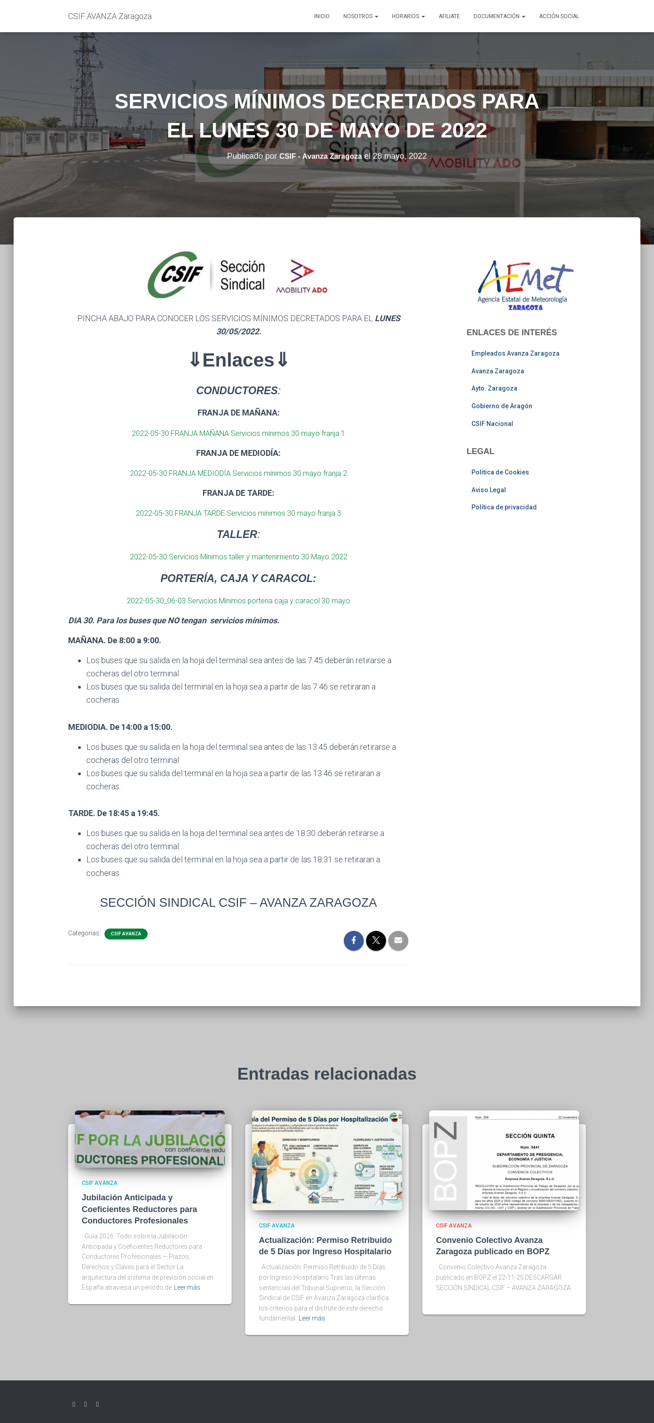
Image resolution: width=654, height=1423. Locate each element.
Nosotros (360, 16)
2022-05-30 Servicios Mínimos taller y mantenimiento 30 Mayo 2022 (238, 556)
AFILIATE (449, 16)
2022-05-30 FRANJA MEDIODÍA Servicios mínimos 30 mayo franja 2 (238, 473)
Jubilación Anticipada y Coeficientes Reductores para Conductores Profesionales (139, 1209)
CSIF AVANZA (126, 933)
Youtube (98, 1404)
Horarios (408, 16)
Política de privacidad (504, 507)
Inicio (322, 16)
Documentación (499, 16)
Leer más (187, 1287)
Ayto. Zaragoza (494, 388)
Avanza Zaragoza (497, 371)
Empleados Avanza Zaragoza (515, 353)
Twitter (74, 1404)
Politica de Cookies (500, 472)
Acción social (559, 16)
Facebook (86, 1404)
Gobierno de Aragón (501, 406)
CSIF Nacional (492, 423)
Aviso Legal (488, 490)
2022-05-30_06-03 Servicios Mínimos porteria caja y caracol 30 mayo (238, 600)
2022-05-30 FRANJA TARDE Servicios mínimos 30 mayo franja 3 (239, 513)
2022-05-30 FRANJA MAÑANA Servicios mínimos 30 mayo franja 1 (238, 433)
